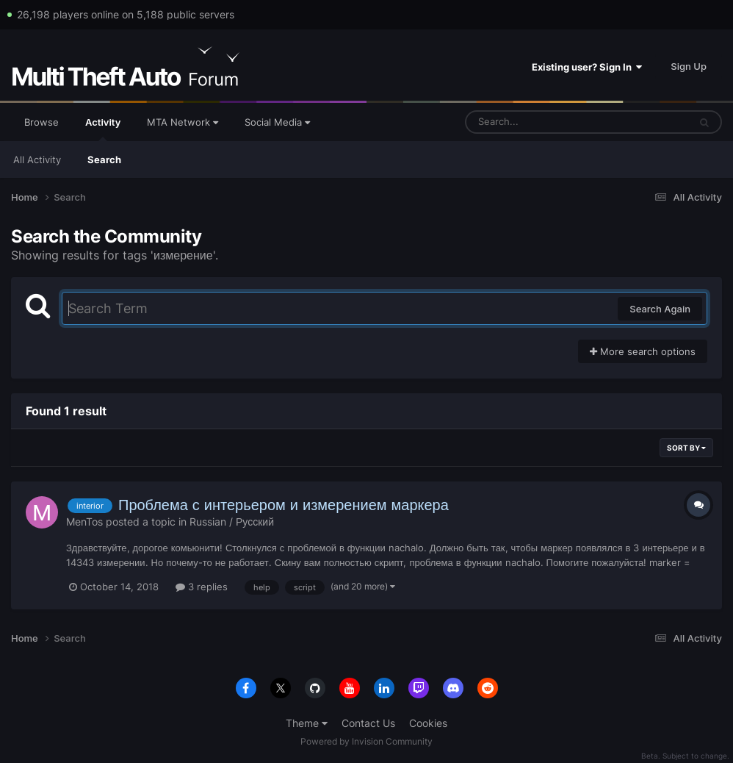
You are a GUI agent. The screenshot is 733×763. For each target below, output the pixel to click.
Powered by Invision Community (366, 741)
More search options (643, 351)
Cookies (428, 723)
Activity (102, 128)
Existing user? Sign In (587, 67)
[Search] (538, 122)
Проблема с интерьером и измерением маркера (283, 505)
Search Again (659, 309)
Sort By (686, 447)
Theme (307, 723)
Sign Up (689, 66)
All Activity (37, 159)
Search (104, 159)
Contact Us (368, 723)
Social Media (277, 122)
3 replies (202, 586)
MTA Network (182, 122)
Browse (41, 122)
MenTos (84, 521)
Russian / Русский (231, 521)
